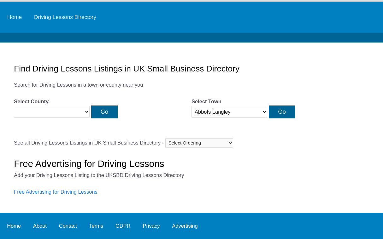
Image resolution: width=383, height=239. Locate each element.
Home (14, 17)
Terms (96, 226)
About (40, 226)
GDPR (123, 226)
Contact (68, 226)
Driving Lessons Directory (65, 17)
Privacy (151, 226)
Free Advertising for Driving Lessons (55, 192)
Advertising (184, 226)
